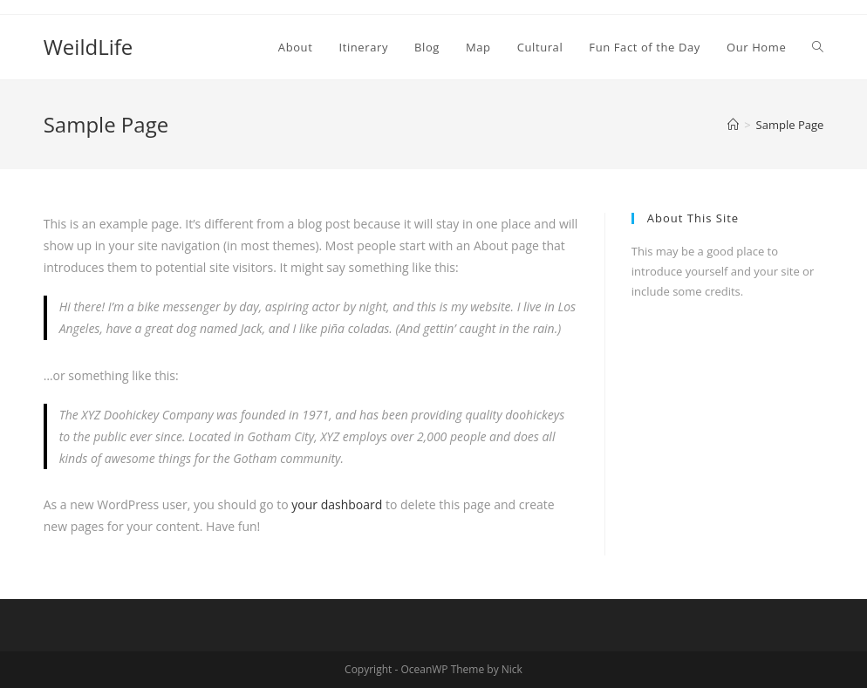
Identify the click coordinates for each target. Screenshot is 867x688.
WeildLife (88, 46)
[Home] (733, 125)
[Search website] (817, 47)
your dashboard (336, 504)
